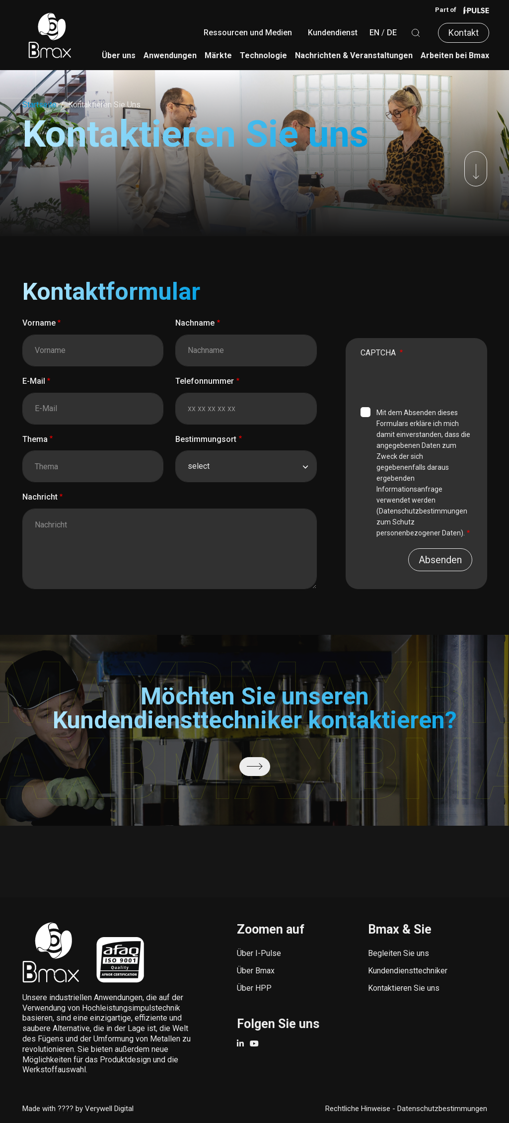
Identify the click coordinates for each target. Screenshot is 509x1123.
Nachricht (40, 497)
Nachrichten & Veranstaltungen (354, 55)
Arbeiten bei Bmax (455, 55)
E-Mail (33, 381)
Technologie (263, 55)
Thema (35, 439)
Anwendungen (170, 55)
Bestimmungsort (205, 439)
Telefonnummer (204, 381)
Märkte (218, 55)
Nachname (195, 323)
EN (374, 32)
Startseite (39, 104)
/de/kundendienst (254, 766)
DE (392, 32)
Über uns (119, 55)
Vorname (39, 323)
